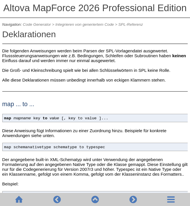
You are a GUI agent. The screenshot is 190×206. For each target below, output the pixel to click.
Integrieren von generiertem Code (84, 24)
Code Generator (37, 24)
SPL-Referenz (130, 24)
